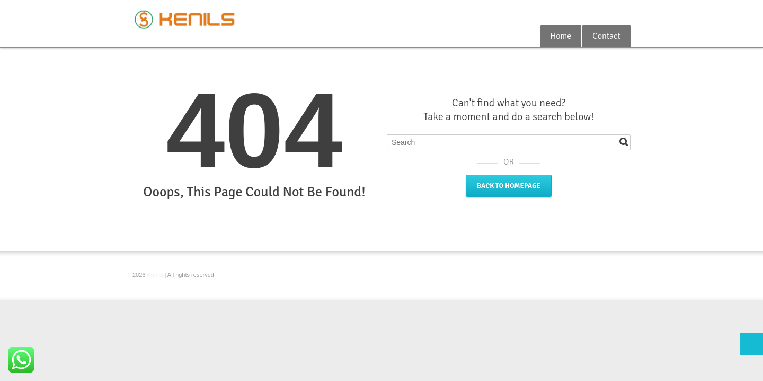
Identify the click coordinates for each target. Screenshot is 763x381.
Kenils (155, 274)
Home (561, 36)
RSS (624, 12)
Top (751, 344)
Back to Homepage (508, 186)
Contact (606, 36)
